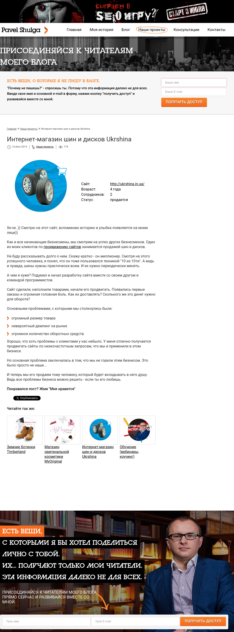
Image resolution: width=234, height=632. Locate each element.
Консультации (186, 29)
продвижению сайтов (62, 247)
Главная (74, 29)
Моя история (101, 29)
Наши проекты (151, 29)
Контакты (217, 29)
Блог (126, 29)
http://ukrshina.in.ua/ (127, 184)
